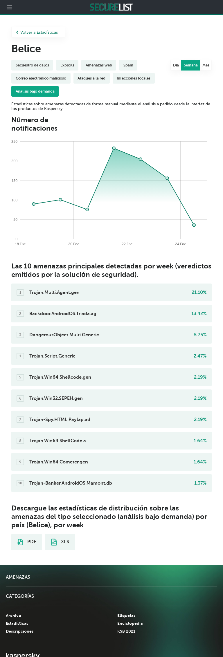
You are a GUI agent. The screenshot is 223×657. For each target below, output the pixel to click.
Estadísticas (17, 623)
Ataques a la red (91, 78)
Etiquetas (126, 615)
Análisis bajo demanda (35, 91)
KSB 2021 (126, 631)
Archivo (13, 615)
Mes (205, 65)
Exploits (67, 65)
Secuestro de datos (32, 65)
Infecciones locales (133, 78)
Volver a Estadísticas (37, 32)
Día (176, 65)
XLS (60, 542)
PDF (26, 542)
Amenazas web (99, 65)
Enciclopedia (130, 623)
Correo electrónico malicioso (41, 78)
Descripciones (19, 631)
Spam (128, 65)
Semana (191, 65)
